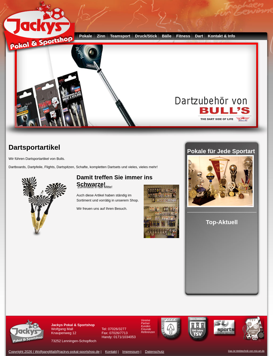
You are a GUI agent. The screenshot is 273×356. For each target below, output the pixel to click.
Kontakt (111, 352)
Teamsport (120, 36)
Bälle (166, 36)
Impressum (130, 352)
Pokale (85, 36)
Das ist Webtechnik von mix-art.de (246, 351)
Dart (199, 36)
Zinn (101, 36)
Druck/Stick (146, 36)
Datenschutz (154, 352)
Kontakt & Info (221, 36)
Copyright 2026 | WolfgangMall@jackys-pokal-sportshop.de (54, 352)
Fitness (183, 36)
